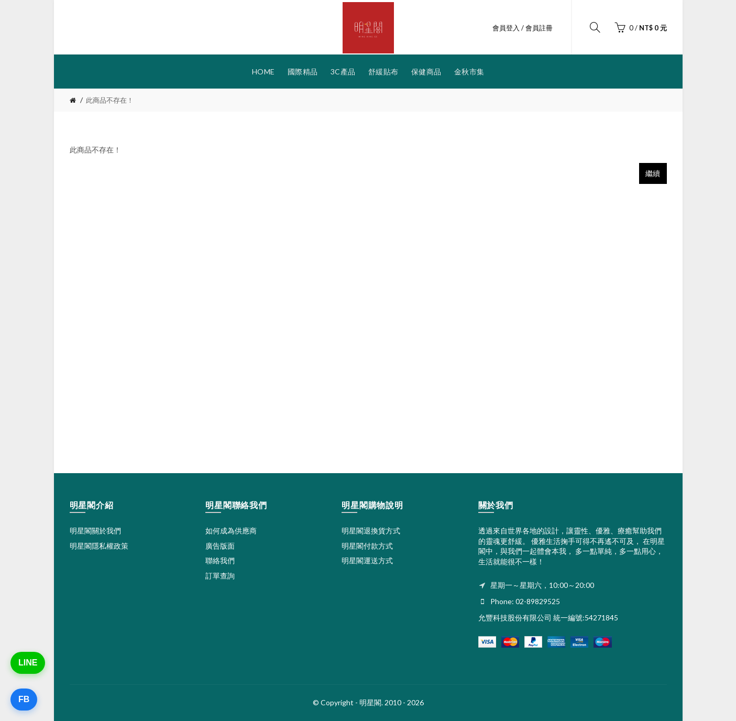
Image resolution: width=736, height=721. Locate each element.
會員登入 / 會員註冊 (522, 28)
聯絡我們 (220, 560)
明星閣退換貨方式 (371, 530)
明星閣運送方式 (367, 560)
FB (23, 699)
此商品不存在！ (110, 100)
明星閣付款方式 (367, 545)
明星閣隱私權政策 (99, 545)
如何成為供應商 (231, 530)
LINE (27, 662)
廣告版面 (220, 545)
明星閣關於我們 (95, 530)
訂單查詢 (220, 575)
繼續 (653, 173)
